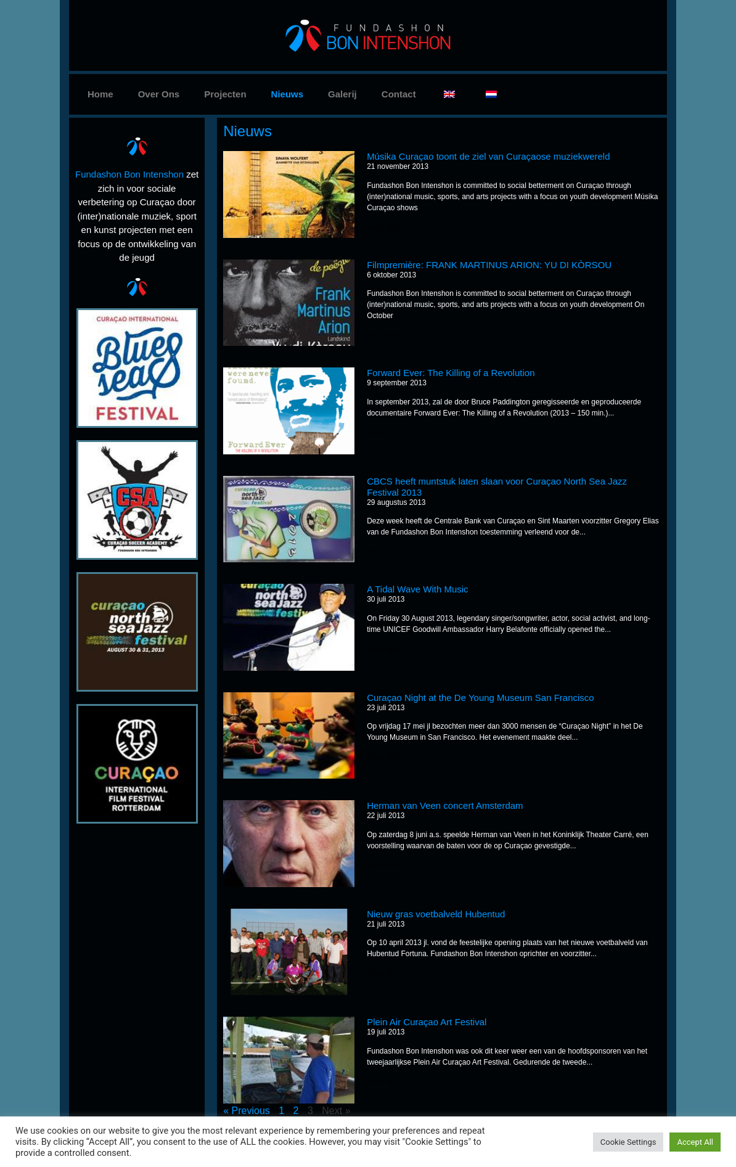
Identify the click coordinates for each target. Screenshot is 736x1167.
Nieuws (287, 94)
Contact (399, 94)
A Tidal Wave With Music (417, 589)
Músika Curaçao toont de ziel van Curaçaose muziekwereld (488, 156)
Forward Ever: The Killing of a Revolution (450, 372)
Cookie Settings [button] (628, 1142)
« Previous (246, 1110)
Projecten (225, 94)
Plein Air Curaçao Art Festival (426, 1022)
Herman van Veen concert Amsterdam (445, 805)
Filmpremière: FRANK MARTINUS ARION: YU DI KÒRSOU (489, 265)
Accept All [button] (695, 1142)
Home (100, 94)
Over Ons (159, 94)
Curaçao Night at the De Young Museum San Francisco (480, 697)
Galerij (342, 94)
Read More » (389, 227)
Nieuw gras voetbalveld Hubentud (436, 914)
